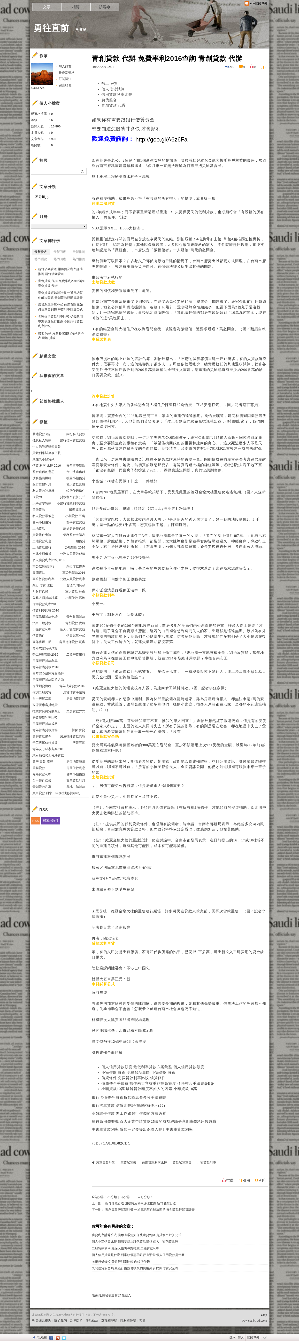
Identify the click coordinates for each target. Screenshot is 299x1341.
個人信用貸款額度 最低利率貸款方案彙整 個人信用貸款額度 (153, 1067)
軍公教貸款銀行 (43, 566)
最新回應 (60, 252)
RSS (35, 821)
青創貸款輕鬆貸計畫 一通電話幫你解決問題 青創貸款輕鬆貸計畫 (150, 1209)
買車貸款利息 (75, 780)
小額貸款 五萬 (75, 516)
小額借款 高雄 (75, 598)
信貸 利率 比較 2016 (46, 465)
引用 (246, 1180)
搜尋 (82, 171)
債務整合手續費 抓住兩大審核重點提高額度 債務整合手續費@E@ (157, 1083)
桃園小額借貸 (75, 478)
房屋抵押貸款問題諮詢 (48, 680)
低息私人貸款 (41, 440)
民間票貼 (38, 572)
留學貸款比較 (75, 522)
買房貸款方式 (75, 711)
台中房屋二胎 (41, 698)
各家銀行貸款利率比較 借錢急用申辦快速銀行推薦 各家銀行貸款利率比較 (60, 321)
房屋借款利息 (75, 768)
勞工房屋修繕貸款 (45, 743)
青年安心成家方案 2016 (49, 749)
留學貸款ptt (77, 509)
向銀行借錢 (40, 591)
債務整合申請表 (74, 535)
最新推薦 (79, 252)
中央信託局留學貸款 (46, 446)
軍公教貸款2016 (73, 572)
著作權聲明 (109, 1321)
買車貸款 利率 (42, 793)
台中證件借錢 (41, 780)
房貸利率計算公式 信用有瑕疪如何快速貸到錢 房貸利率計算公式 (137, 1235)
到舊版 (81, 30)
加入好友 (65, 66)
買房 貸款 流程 (42, 761)
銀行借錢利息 (41, 484)
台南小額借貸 (41, 522)
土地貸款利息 (41, 541)
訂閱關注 (65, 79)
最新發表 (40, 252)
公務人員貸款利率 (72, 579)
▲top (263, 1315)
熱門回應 (60, 259)
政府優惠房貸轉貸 (45, 705)
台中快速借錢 (75, 472)
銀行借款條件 (75, 566)
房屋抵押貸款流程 (72, 736)
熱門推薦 (79, 259)
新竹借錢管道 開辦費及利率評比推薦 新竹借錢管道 (140, 1203)
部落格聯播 (51, 821)
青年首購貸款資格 (45, 730)
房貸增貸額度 (75, 698)
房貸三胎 (79, 743)
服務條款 (92, 1321)
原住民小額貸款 (43, 459)
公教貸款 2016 (75, 547)
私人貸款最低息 (43, 516)
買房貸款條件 (41, 736)
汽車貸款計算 (105, 1162)
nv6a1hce (38, 88)
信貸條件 (38, 635)
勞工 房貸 (109, 84)
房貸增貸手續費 (74, 692)
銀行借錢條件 (75, 491)
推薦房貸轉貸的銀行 (46, 711)
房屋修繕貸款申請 (45, 617)
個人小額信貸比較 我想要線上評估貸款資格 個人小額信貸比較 (135, 1241)
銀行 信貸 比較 (42, 585)
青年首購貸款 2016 (45, 667)
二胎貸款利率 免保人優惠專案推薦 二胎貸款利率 (126, 1248)
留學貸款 (38, 509)
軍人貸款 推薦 (75, 591)
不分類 (112, 1197)
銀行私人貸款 (75, 434)
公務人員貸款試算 (45, 598)
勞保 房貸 (78, 730)
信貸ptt (37, 497)
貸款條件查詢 (41, 535)
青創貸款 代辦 (113, 105)
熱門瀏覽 (40, 259)
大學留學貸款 (41, 503)
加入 (241, 1337)
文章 (47, 7)
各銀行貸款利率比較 (71, 503)
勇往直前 (51, 28)
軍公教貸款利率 (43, 579)
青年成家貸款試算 (45, 648)
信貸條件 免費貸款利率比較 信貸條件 (133, 1078)
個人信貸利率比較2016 (48, 560)
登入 (232, 1337)
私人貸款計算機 (43, 491)
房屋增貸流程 (41, 686)
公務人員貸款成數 (72, 554)
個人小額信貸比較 (72, 629)
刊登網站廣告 (41, 1321)
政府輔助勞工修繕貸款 (48, 755)
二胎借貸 (79, 541)
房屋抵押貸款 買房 (72, 642)
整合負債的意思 (43, 472)
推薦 (230, 1180)
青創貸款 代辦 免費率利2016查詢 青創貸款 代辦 (61, 283)
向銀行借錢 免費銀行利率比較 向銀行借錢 (121, 1261)
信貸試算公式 (75, 635)
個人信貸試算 (113, 89)
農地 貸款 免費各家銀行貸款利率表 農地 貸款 (61, 335)
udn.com (262, 1320)
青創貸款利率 (41, 787)
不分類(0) (42, 197)
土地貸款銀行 (41, 547)
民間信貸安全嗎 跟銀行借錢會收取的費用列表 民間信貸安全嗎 (135, 1268)
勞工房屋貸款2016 (45, 654)
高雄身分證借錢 (74, 528)
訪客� (105, 7)
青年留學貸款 (75, 465)
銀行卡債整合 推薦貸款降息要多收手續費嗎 (129, 1097)
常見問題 (76, 1321)
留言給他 (65, 85)
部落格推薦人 (51, 401)
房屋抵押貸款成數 (45, 724)
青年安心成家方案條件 (48, 673)
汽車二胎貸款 (41, 623)
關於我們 (60, 1321)
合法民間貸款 (75, 585)
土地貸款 (38, 528)
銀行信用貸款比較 (72, 440)
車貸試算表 (128, 1162)
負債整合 (109, 100)
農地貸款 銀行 (42, 434)
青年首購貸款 (75, 617)
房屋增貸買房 (75, 761)
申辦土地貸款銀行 (68, 793)
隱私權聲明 (128, 1321)
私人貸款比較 (75, 484)
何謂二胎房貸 (41, 692)
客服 (142, 1321)
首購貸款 (38, 768)
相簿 (76, 7)
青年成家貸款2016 (72, 686)
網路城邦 (253, 1337)
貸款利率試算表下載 (46, 453)
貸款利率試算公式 (72, 497)
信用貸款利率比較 (116, 94)
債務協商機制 (41, 478)
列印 (263, 1180)
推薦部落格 (67, 72)
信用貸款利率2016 (45, 604)
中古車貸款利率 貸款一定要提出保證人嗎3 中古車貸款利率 (142, 1129)
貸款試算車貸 (182, 1162)
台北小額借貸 (41, 554)
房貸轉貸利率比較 (45, 717)
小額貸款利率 (206, 1162)
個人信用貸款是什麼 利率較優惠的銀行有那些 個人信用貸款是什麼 (138, 1255)
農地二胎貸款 (75, 787)
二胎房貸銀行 (75, 654)
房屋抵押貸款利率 (45, 661)
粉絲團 (42, 1337)
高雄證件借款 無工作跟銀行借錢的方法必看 (129, 1113)
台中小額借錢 (75, 774)
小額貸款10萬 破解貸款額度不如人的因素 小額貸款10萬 (149, 1089)
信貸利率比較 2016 (45, 610)
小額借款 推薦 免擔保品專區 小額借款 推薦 (138, 1072)
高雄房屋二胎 (41, 642)
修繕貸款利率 (41, 774)
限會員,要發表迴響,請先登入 (111, 1295)
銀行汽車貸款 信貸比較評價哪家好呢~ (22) (128, 1105)
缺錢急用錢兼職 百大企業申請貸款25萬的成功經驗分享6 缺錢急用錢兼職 (154, 1121)
